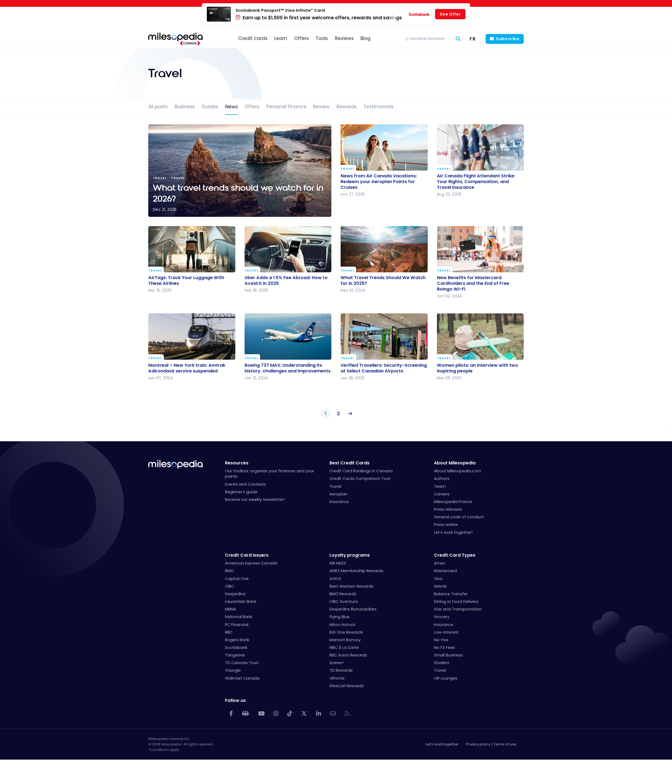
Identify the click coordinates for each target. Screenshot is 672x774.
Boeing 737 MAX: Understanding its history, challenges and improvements (288, 368)
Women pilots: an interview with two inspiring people (477, 368)
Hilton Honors (342, 624)
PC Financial (236, 624)
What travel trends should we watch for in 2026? (239, 170)
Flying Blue (339, 616)
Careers (441, 494)
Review (321, 106)
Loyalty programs (349, 555)
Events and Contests (245, 484)
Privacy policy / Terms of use (491, 744)
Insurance (339, 501)
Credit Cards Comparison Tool (359, 478)
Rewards (347, 106)
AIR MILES (337, 563)
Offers (252, 106)
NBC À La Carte (344, 647)
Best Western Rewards (351, 586)
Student (441, 662)
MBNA (230, 609)
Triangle (233, 670)
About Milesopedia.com (457, 471)
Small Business (448, 655)
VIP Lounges (445, 678)
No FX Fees (444, 647)
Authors (441, 478)
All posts (158, 106)
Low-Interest (446, 632)
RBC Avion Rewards (348, 655)
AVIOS (335, 578)
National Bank (238, 616)
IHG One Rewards (346, 632)
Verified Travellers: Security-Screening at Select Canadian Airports (384, 368)
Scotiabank (236, 647)
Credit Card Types (454, 555)
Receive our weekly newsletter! (255, 499)
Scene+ (336, 662)
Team (440, 486)
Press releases (448, 509)
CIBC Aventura (343, 601)
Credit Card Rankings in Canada (361, 471)
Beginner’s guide (241, 492)
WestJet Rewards (346, 686)
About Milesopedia (455, 463)
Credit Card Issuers (247, 555)
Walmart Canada (242, 678)
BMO (229, 570)
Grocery (441, 616)
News (231, 106)
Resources (236, 463)
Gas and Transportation (458, 609)
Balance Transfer (451, 594)
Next (349, 413)
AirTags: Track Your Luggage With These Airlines (186, 280)
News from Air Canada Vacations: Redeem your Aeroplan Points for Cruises (379, 181)
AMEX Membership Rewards (356, 570)
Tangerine (235, 655)
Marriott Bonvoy (345, 640)
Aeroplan (338, 494)
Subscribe (508, 39)
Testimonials (378, 106)
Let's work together (442, 744)
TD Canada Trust (242, 662)
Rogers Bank (237, 640)
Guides (210, 106)
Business (185, 106)
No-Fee (441, 640)
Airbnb (440, 586)
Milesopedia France (453, 501)
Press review (446, 524)
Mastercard (445, 570)
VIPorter (337, 678)
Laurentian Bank (240, 601)
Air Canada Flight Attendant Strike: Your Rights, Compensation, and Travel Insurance (476, 181)
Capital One (237, 578)
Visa (438, 578)
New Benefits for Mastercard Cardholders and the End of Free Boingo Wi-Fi (473, 283)
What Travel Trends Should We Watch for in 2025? (383, 280)
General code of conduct (459, 517)
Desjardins (235, 594)
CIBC (229, 586)
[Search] (458, 39)
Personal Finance (286, 106)
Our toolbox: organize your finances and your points (269, 473)
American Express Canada (251, 563)
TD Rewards (341, 670)
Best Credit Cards (349, 463)
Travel (347, 169)
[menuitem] (472, 39)
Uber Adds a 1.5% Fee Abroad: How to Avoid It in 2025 (286, 280)
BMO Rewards (342, 594)
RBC (229, 632)
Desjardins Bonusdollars (353, 609)
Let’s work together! (453, 532)
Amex (439, 563)
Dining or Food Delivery (456, 601)
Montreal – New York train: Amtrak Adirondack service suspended (186, 368)
